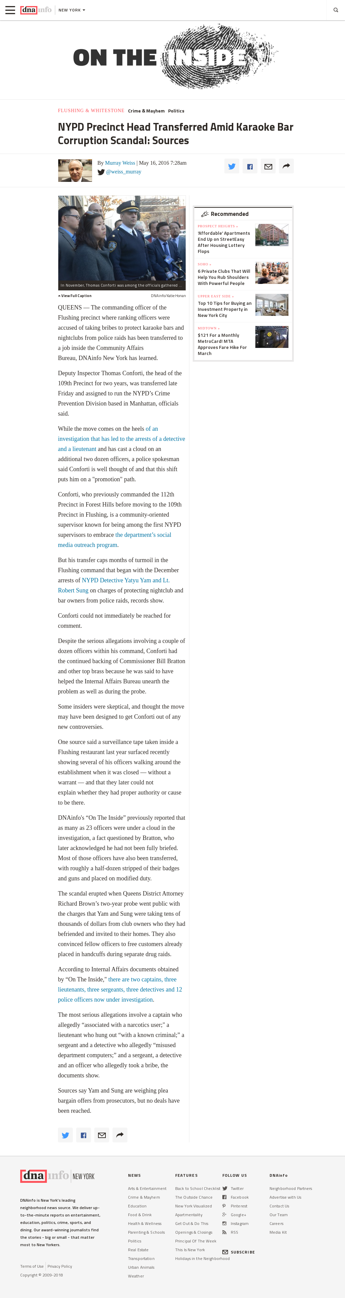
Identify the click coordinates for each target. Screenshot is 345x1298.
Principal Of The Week (196, 1241)
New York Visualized (193, 1206)
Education (137, 1206)
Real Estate (138, 1249)
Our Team (279, 1214)
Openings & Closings (193, 1232)
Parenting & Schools (146, 1232)
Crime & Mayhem (146, 110)
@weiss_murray (124, 171)
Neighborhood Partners (291, 1188)
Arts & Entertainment (147, 1188)
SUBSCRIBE (238, 1252)
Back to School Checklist (197, 1188)
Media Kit (278, 1232)
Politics (176, 110)
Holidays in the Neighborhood (202, 1258)
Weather (136, 1276)
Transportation (141, 1258)
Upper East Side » (216, 296)
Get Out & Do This (191, 1223)
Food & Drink (140, 1214)
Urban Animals (141, 1267)
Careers (276, 1223)
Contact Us (279, 1206)
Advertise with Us (285, 1197)
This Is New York (190, 1249)
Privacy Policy (60, 1266)
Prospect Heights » (218, 226)
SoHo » (205, 264)
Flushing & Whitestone (91, 110)
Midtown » (209, 328)
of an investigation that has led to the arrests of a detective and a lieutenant (121, 438)
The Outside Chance (194, 1197)
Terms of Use (32, 1266)
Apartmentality (188, 1214)
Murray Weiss (120, 163)
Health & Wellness (144, 1223)
